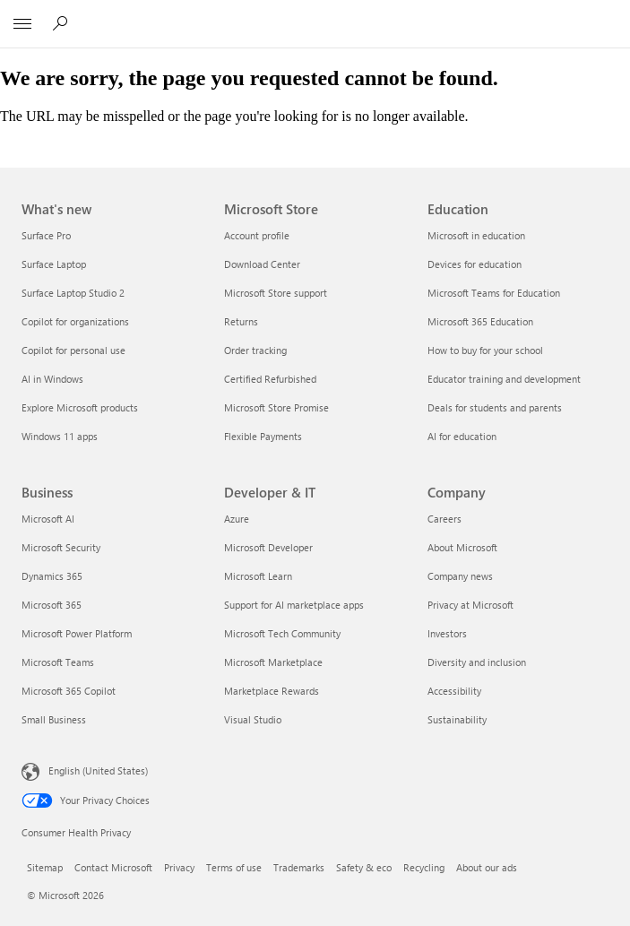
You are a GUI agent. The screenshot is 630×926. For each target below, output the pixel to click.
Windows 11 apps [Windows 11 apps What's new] (60, 436)
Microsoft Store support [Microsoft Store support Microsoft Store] (275, 292)
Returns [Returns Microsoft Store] (241, 321)
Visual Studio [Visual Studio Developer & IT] (252, 719)
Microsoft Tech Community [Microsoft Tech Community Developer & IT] (282, 633)
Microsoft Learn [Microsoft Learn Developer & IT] (258, 576)
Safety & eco (364, 867)
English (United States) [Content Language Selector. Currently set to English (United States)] (98, 770)
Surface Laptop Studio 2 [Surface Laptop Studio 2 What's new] (73, 292)
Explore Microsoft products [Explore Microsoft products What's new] (80, 407)
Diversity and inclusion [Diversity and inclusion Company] (476, 662)
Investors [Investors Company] (447, 633)
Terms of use (234, 867)
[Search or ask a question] (62, 23)
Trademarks (298, 867)
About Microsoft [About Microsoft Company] (462, 547)
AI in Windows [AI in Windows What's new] (52, 378)
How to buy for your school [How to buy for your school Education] (485, 350)
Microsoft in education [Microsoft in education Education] (476, 235)
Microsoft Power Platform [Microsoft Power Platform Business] (77, 633)
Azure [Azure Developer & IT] (236, 518)
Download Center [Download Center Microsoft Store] (262, 264)
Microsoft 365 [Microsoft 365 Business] (52, 604)
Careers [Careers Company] (444, 518)
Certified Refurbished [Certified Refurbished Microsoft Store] (270, 378)
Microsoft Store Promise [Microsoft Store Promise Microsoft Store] (276, 407)
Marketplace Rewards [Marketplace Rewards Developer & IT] (271, 690)
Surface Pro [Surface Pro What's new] (46, 235)
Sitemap (45, 867)
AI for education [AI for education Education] (461, 436)
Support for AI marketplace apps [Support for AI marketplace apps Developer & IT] (294, 604)
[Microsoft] (315, 13)
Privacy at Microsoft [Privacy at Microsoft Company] (470, 604)
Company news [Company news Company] (460, 576)
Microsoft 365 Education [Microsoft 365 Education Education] (480, 321)
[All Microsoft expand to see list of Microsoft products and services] (22, 24)
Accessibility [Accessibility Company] (454, 690)
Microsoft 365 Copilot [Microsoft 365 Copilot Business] (69, 690)
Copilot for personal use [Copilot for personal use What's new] (73, 350)
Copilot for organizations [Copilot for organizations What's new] (75, 321)
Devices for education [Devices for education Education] (474, 264)
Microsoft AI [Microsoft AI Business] (48, 518)
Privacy (179, 867)
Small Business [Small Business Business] (54, 719)
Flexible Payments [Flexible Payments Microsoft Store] (263, 436)
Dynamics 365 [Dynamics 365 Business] (52, 576)
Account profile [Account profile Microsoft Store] (256, 235)
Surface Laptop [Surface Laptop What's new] (54, 264)
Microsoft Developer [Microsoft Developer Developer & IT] (268, 547)
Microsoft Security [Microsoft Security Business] (61, 547)
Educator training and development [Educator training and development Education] (504, 378)
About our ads (486, 867)
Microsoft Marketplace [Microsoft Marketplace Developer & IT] (273, 662)
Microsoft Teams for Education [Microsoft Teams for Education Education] (493, 292)
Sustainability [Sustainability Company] (457, 719)
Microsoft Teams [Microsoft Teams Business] (58, 662)
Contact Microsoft (113, 867)
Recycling (423, 867)
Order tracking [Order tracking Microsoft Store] (255, 350)
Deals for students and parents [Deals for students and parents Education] (494, 407)
